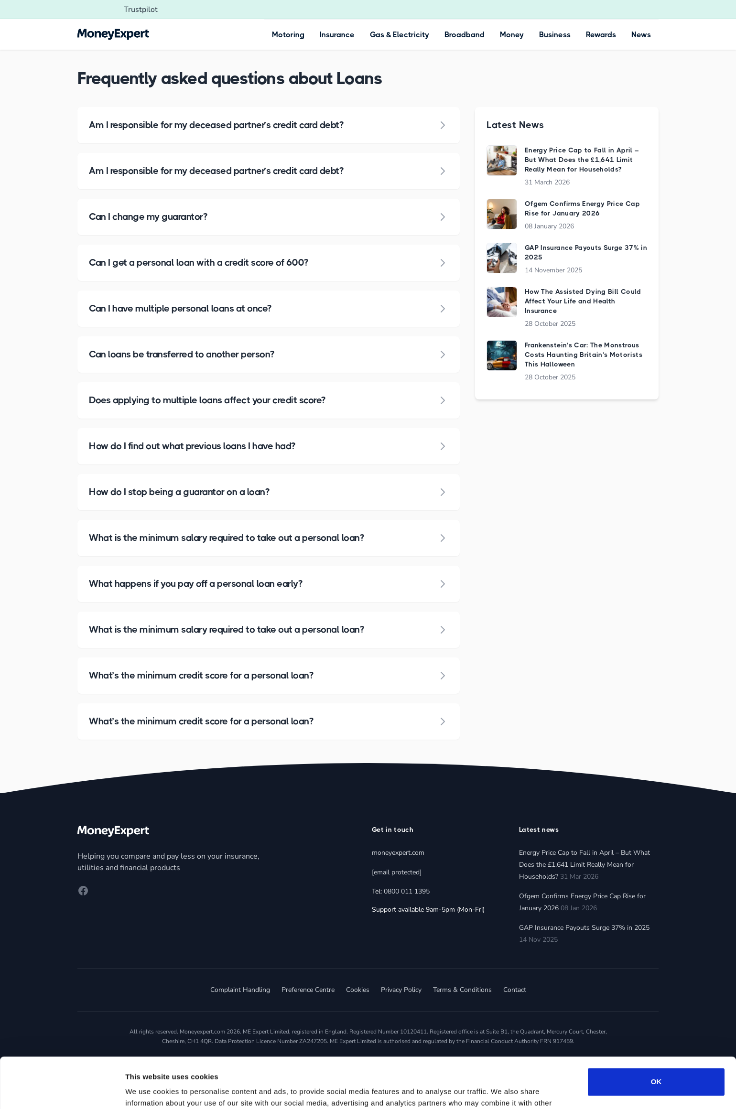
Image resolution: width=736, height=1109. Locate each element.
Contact (514, 989)
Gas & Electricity (399, 34)
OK (656, 1031)
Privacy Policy (401, 989)
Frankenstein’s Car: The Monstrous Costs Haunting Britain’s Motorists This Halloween (583, 354)
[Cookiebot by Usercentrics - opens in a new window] (62, 1090)
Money (512, 34)
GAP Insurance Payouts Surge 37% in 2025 (584, 927)
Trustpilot (141, 9)
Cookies (357, 989)
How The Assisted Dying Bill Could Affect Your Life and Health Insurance (583, 301)
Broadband (464, 34)
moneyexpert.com (398, 852)
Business (555, 34)
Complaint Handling (240, 989)
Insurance (337, 34)
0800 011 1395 (407, 891)
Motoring (288, 34)
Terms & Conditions (462, 989)
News (641, 34)
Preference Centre (308, 989)
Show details (147, 1090)
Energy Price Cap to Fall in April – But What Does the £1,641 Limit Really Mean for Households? (582, 159)
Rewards (601, 34)
